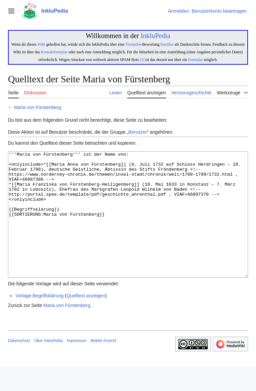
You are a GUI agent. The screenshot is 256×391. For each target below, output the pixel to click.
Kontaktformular (54, 52)
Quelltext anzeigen (85, 320)
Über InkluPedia (48, 365)
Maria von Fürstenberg (37, 107)
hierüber (166, 44)
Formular (195, 59)
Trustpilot (133, 44)
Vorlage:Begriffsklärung (39, 320)
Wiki (41, 44)
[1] (142, 59)
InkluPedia (155, 35)
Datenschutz (19, 365)
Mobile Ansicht (103, 365)
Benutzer (137, 132)
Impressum (76, 365)
